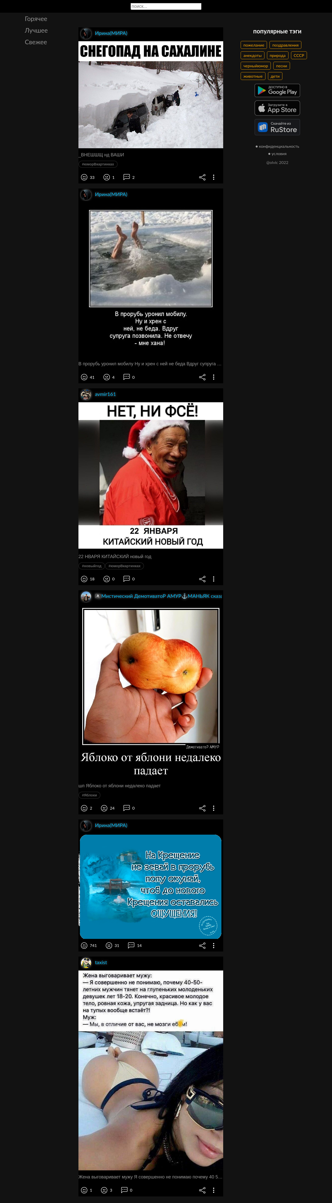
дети (275, 76)
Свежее (36, 42)
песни (281, 65)
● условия (277, 153)
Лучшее (36, 30)
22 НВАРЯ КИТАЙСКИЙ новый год (114, 556)
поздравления (285, 45)
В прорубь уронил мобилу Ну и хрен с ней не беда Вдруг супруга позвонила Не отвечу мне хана (150, 363)
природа (278, 55)
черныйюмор (255, 65)
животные (253, 76)
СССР (299, 55)
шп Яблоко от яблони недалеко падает (119, 785)
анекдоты (252, 55)
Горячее (36, 18)
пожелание (253, 45)
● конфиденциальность (277, 146)
